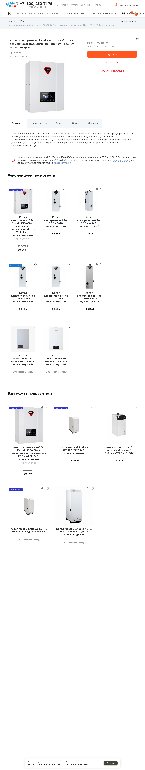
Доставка (93, 123)
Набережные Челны (128, 5)
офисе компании (63, 163)
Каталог (12, 21)
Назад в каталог (129, 21)
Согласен (110, 763)
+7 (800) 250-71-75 (36, 3)
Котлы (23, 21)
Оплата (76, 123)
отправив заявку (122, 160)
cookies (45, 762)
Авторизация (9, 13)
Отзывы (60, 123)
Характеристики (39, 123)
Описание (17, 123)
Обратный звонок (38, 7)
